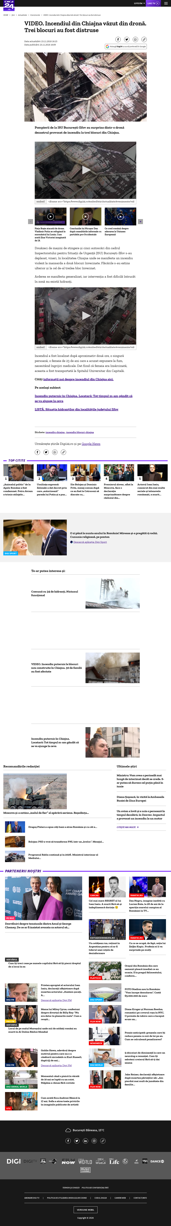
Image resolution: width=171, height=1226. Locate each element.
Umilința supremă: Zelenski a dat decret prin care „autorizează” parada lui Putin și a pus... (52, 489)
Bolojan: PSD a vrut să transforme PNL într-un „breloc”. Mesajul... (66, 841)
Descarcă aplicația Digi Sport (90, 542)
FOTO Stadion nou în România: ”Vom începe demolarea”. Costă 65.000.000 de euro (143, 992)
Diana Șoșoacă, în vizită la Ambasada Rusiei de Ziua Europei (140, 798)
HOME (6, 15)
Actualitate (22, 15)
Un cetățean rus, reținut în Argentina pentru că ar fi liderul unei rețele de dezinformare (104, 948)
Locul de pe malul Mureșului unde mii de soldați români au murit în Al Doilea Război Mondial (42, 1030)
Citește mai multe (126, 827)
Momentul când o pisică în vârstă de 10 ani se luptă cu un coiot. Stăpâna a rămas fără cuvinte (60, 1079)
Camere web (120, 1198)
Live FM (138, 3)
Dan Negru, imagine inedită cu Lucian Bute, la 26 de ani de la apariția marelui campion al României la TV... (147, 905)
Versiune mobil (85, 1209)
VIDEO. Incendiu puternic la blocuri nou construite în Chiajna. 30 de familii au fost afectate (56, 667)
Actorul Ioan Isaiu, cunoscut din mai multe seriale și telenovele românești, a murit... (151, 489)
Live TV (151, 3)
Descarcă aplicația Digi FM (56, 1000)
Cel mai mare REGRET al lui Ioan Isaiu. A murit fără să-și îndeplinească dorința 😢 (105, 904)
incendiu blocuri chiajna (80, 432)
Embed (41, 201)
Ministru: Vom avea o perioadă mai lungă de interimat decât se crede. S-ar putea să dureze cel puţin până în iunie (140, 780)
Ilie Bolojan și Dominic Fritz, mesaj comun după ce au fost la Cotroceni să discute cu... (84, 489)
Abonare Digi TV (31, 1198)
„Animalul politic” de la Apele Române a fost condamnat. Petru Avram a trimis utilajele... (18, 489)
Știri (13, 15)
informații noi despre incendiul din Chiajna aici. (78, 379)
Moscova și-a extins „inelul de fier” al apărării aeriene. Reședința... (46, 813)
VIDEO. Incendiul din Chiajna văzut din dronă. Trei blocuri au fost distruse (72, 15)
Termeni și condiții (70, 1187)
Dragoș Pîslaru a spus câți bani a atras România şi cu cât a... (62, 826)
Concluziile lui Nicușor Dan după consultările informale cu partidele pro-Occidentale (85, 231)
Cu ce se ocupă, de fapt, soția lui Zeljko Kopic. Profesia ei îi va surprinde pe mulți (147, 946)
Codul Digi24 (101, 1198)
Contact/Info (140, 1198)
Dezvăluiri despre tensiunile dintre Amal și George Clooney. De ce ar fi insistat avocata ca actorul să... (38, 925)
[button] (85, 170)
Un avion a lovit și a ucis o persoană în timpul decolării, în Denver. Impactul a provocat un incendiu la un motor (141, 814)
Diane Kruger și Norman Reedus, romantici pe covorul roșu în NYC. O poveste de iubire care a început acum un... (144, 1014)
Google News (91, 444)
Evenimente (35, 15)
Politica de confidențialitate (95, 1187)
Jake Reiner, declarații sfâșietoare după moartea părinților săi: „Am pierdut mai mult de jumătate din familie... (144, 1079)
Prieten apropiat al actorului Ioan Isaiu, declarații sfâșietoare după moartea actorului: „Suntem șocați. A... (61, 990)
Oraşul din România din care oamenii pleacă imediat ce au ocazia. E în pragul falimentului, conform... (143, 970)
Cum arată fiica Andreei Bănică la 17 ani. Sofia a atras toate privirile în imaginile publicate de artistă (60, 1101)
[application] (85, 170)
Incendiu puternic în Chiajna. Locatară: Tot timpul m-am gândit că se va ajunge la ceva (55, 742)
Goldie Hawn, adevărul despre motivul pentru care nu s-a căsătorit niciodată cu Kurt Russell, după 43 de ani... (61, 1055)
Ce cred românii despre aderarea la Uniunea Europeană (117, 231)
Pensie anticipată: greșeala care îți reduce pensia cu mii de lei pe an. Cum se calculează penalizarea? (145, 1036)
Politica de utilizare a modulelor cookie (67, 1198)
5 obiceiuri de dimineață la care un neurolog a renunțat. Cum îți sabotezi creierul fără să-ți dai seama (145, 1057)
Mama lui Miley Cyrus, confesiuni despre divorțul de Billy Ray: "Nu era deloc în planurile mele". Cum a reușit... (61, 1014)
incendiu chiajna (55, 432)
